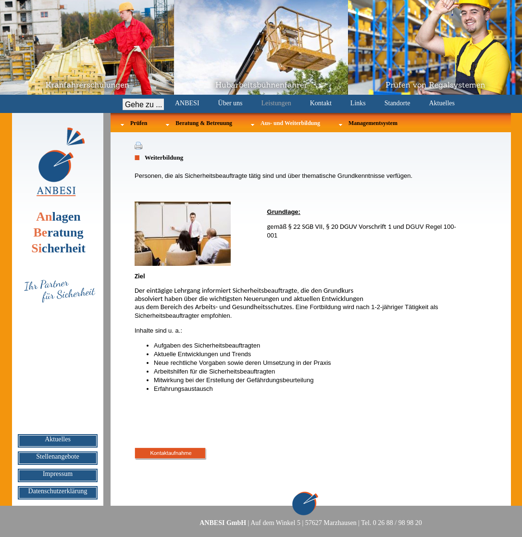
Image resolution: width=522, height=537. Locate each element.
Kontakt (321, 103)
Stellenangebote (57, 456)
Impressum (58, 473)
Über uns (230, 103)
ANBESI (187, 103)
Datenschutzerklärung (57, 491)
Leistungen (276, 103)
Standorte (397, 103)
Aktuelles (442, 103)
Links (358, 103)
